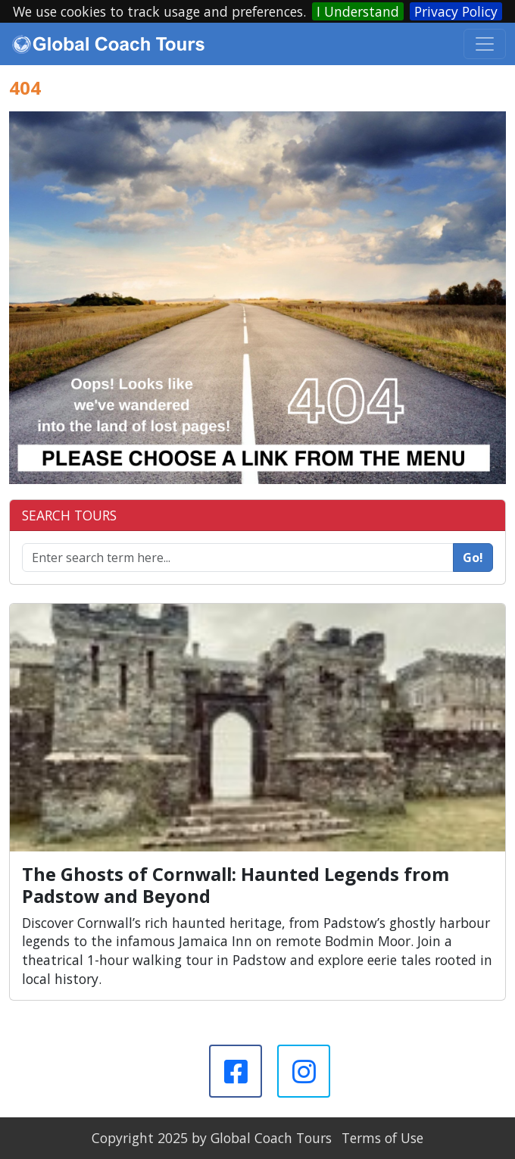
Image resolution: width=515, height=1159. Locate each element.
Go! (473, 557)
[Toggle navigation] (485, 44)
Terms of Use (382, 1138)
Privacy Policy (456, 11)
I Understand (358, 11)
